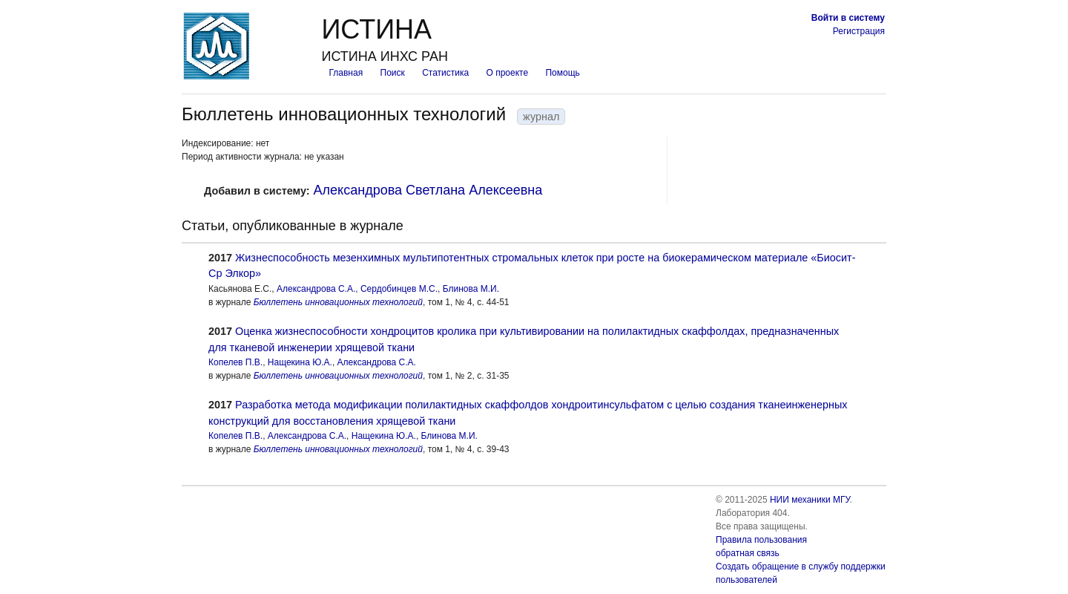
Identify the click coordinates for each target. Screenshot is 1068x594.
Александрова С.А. (316, 289)
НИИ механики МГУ (810, 500)
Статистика (445, 73)
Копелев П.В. (235, 362)
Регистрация (859, 31)
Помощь (562, 73)
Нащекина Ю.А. (300, 362)
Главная (346, 73)
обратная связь (747, 553)
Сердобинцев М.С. (399, 289)
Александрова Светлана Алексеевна (428, 190)
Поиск (392, 73)
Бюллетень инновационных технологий (338, 302)
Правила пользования (761, 540)
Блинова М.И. (471, 289)
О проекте (508, 73)
